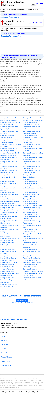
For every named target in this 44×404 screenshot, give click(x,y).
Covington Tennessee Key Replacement (31, 222)
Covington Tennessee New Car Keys (33, 239)
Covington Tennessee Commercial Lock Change (8, 182)
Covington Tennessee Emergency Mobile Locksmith (32, 204)
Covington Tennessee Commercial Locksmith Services (7, 188)
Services (3, 349)
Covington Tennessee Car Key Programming (10, 158)
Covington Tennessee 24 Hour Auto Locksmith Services (10, 119)
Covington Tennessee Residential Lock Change (8, 261)
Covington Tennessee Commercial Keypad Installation (30, 177)
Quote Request (6, 365)
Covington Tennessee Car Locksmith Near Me (31, 167)
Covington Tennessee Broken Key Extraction (32, 141)
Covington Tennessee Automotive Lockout (7, 136)
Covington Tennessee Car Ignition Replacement (8, 150)
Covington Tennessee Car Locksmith (8, 167)
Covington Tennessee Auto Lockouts (32, 128)
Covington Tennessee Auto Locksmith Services (32, 132)
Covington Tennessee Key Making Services (8, 222)
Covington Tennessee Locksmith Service (30, 231)
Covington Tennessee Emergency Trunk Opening (9, 209)
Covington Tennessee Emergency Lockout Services (9, 200)
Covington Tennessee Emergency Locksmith (30, 200)
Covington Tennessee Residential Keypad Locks (31, 257)
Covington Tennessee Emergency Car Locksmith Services (9, 195)
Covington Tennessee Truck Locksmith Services (9, 285)
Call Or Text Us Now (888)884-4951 (22, 303)
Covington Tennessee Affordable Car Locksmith (31, 123)
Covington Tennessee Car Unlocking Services (31, 172)
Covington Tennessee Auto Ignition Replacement (9, 128)
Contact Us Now (22, 300)
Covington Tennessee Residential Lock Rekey (30, 266)
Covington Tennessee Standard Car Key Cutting (33, 274)
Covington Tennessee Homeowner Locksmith (30, 213)
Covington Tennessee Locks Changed (9, 231)
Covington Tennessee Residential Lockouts (7, 270)
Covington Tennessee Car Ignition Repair (31, 145)
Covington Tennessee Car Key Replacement (33, 158)
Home (3, 336)
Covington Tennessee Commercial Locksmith (30, 182)
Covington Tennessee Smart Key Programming (9, 274)
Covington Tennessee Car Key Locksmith (33, 154)
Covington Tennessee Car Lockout (8, 163)
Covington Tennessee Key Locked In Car (31, 217)
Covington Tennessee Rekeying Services (7, 244)
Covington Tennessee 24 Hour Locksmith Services (10, 123)
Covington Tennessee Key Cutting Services (8, 217)
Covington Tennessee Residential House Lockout (32, 250)
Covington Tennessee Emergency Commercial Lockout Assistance (31, 195)
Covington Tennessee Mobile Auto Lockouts (9, 235)
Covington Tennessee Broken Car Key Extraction (10, 141)
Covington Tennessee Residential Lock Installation (32, 261)
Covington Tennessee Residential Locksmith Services (33, 270)
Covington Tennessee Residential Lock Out (7, 266)
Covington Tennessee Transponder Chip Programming (7, 280)
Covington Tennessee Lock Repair (32, 226)
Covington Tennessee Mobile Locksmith (32, 235)
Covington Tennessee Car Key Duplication (33, 150)
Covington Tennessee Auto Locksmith (9, 132)
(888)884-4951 (39, 3)
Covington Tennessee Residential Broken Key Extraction (8, 252)
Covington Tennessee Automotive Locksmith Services (33, 136)
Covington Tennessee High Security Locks (9, 213)
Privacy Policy (5, 361)
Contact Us (4, 344)
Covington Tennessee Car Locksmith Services (8, 172)
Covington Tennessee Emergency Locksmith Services (10, 204)
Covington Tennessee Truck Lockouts (32, 279)
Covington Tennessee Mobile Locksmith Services (9, 239)
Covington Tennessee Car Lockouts (31, 163)
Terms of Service (6, 357)
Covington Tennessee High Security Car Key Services (32, 209)
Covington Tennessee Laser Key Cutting (9, 226)
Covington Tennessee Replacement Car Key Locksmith (30, 245)
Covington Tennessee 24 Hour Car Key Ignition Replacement (33, 119)
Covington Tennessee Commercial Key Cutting (8, 176)
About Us (4, 340)
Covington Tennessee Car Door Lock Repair (10, 145)
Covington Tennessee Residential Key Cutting (8, 257)
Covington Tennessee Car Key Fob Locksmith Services (10, 154)
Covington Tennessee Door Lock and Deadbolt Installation (33, 187)
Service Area (5, 353)
